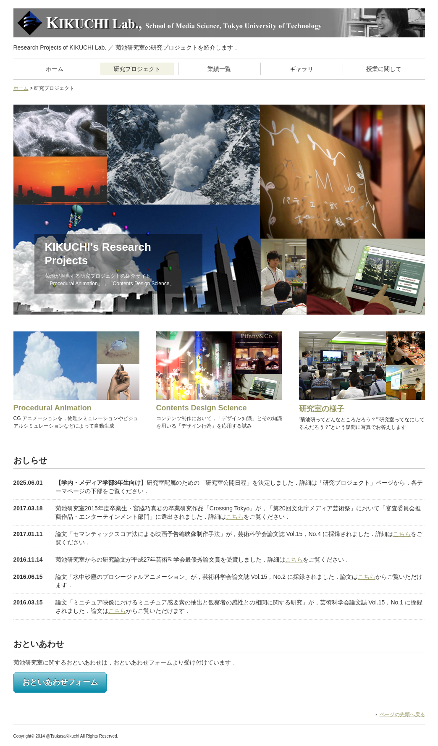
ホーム (54, 69)
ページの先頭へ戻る (402, 714)
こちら (235, 516)
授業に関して (383, 69)
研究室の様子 (321, 409)
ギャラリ (301, 69)
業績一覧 (219, 69)
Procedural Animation (52, 408)
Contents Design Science (201, 408)
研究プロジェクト (136, 69)
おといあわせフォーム (60, 682)
